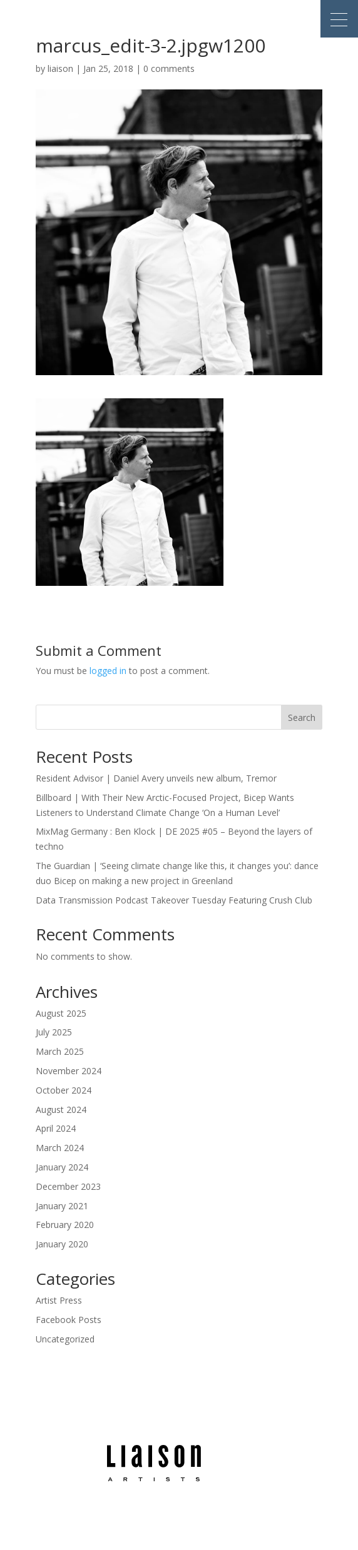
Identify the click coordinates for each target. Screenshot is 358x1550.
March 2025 (60, 1051)
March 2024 (60, 1148)
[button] (339, 19)
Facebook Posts (68, 1320)
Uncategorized (65, 1339)
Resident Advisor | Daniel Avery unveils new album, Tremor (156, 778)
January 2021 (62, 1206)
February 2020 (65, 1224)
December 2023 (68, 1186)
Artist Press (59, 1300)
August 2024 (61, 1109)
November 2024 (68, 1071)
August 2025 (61, 1013)
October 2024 (63, 1090)
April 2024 (56, 1128)
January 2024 (62, 1167)
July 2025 (54, 1032)
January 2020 (62, 1244)
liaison (60, 68)
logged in (108, 671)
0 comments (169, 68)
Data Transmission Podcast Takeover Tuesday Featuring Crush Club (174, 900)
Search (301, 717)
